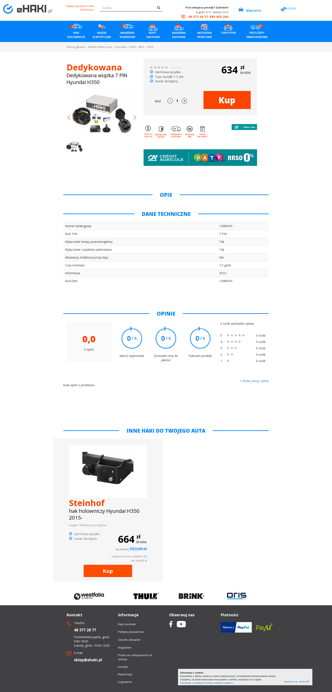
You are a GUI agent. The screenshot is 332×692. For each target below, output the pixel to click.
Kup (227, 100)
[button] (69, 118)
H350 (132, 47)
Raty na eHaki (127, 624)
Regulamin (124, 647)
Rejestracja (125, 674)
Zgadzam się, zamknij (296, 681)
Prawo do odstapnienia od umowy (135, 657)
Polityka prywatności (131, 632)
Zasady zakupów (129, 640)
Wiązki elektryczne (100, 47)
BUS (141, 47)
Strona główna (75, 47)
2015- (150, 47)
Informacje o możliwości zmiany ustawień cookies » (206, 683)
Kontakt (123, 667)
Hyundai (120, 47)
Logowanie (125, 682)
